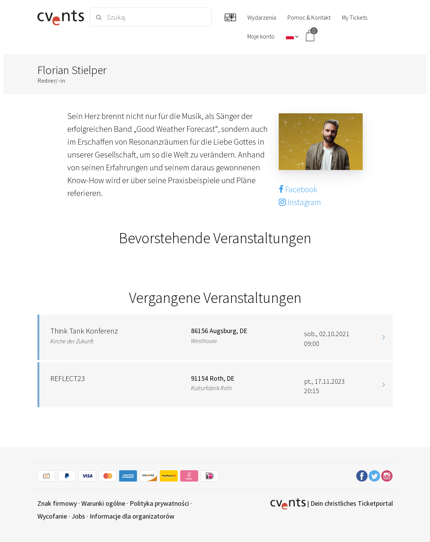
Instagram (300, 202)
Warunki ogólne (103, 503)
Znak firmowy (57, 503)
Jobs (78, 516)
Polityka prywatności (159, 503)
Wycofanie (52, 516)
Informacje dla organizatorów (132, 516)
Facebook (298, 189)
